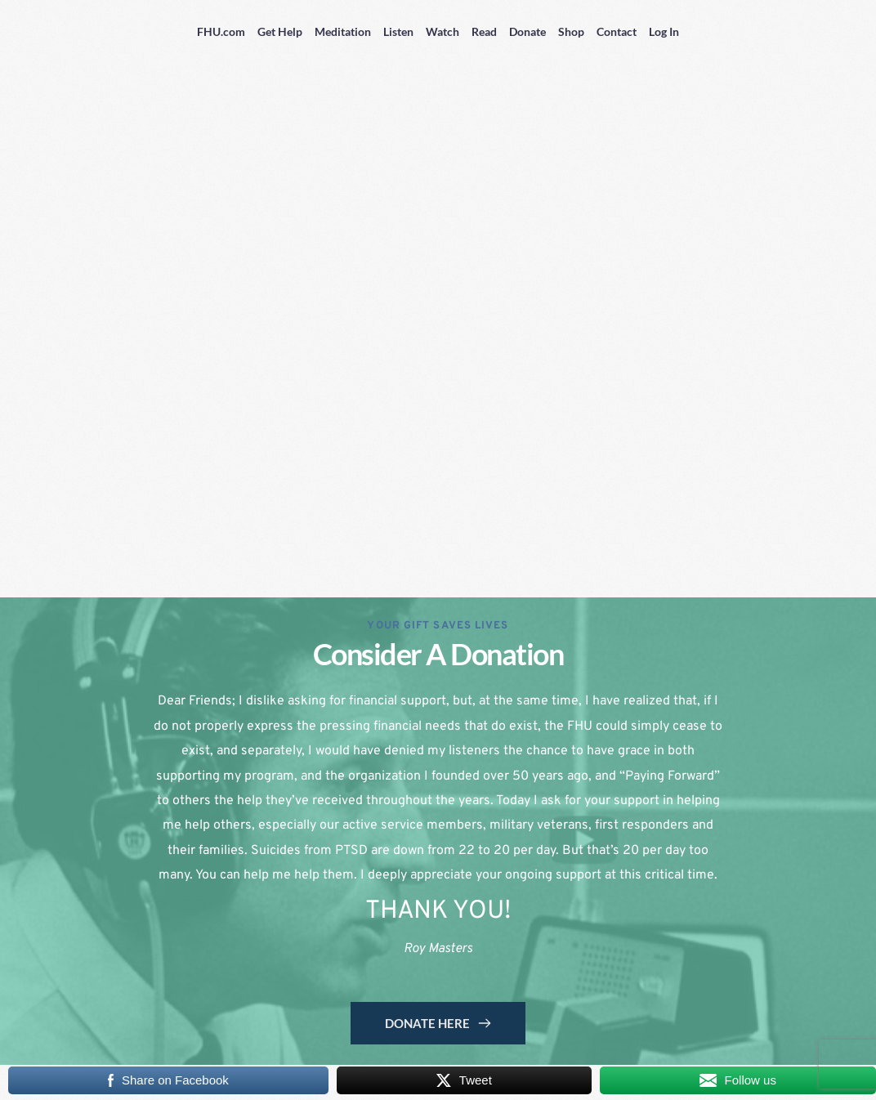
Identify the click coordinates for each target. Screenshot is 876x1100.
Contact (617, 31)
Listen (398, 31)
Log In (664, 31)
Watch (442, 31)
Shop (571, 31)
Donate (527, 31)
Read (484, 31)
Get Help (279, 31)
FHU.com (221, 31)
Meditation (343, 31)
